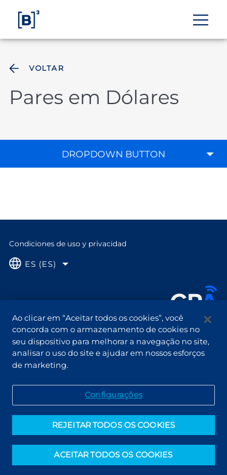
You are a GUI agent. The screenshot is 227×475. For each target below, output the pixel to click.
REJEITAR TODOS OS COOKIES (113, 428)
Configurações (113, 397)
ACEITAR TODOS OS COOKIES (113, 458)
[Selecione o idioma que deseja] (38, 264)
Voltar (35, 68)
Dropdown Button (113, 154)
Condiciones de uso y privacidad (68, 243)
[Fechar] (207, 322)
